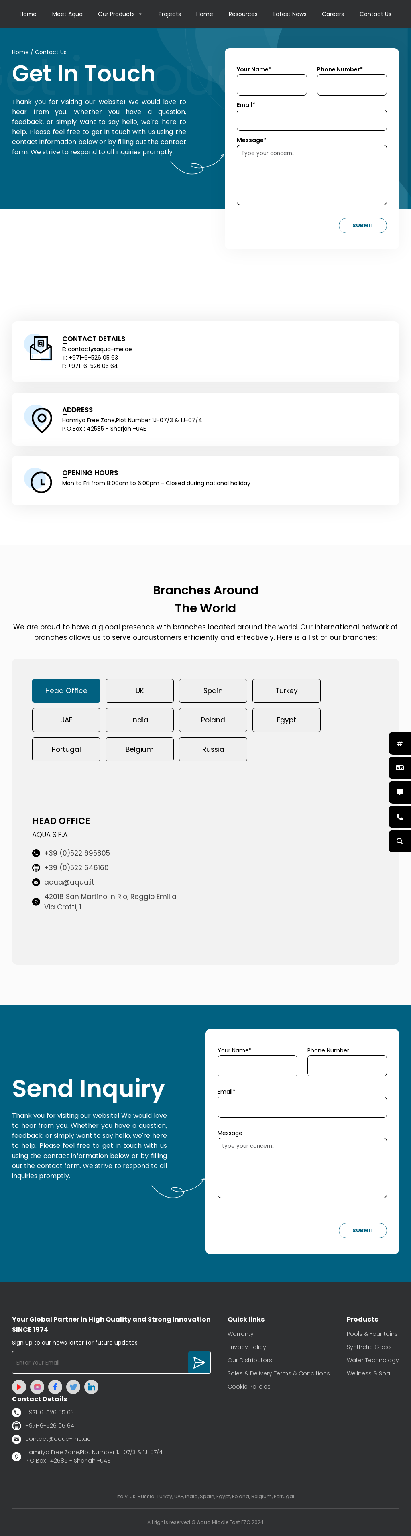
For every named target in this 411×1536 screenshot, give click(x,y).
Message (230, 1133)
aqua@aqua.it (63, 882)
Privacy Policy (247, 1347)
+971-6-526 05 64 (43, 1425)
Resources (243, 14)
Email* (246, 105)
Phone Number (328, 1050)
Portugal (66, 749)
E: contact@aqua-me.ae (97, 349)
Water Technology (373, 1360)
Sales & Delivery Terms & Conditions (279, 1373)
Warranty (241, 1334)
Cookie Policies (249, 1387)
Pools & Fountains (372, 1334)
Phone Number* (340, 69)
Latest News (290, 14)
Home (28, 14)
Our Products (120, 14)
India (140, 720)
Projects (170, 14)
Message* (252, 140)
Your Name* (254, 69)
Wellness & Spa (368, 1373)
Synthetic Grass (369, 1347)
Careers (333, 14)
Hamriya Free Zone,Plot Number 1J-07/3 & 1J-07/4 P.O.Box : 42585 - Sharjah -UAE (87, 1456)
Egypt (286, 720)
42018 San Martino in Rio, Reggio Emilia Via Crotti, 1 (104, 902)
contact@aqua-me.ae (51, 1439)
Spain (213, 691)
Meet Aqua (67, 14)
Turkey (286, 691)
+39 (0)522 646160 (70, 868)
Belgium (140, 749)
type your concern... (302, 1168)
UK (140, 691)
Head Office (66, 691)
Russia (213, 749)
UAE (66, 720)
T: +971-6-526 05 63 (90, 358)
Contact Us (375, 14)
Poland (213, 720)
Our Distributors (250, 1360)
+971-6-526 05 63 (43, 1412)
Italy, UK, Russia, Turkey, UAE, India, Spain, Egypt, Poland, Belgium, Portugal (205, 1496)
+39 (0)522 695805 (71, 853)
